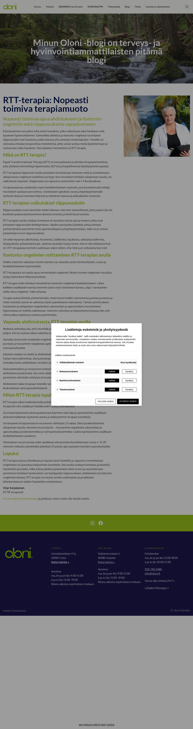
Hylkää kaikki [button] (105, 401)
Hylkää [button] (112, 371)
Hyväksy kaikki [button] (127, 401)
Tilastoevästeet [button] (66, 389)
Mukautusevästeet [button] (67, 371)
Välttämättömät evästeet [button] (70, 362)
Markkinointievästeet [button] (68, 380)
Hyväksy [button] (129, 371)
